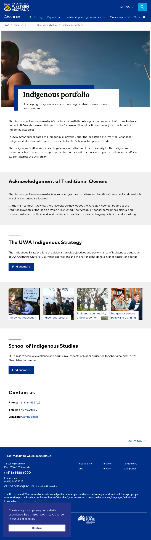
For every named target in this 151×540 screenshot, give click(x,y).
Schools (139, 17)
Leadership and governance (83, 17)
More (144, 17)
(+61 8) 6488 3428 (29, 403)
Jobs (80, 468)
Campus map (29, 417)
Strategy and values (47, 25)
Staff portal (129, 468)
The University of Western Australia (27, 456)
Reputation (54, 17)
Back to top (134, 440)
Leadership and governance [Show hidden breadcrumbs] (30, 25)
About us (18, 25)
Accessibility (85, 463)
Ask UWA (107, 463)
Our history (36, 17)
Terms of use (130, 463)
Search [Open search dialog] (142, 7)
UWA (6, 25)
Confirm (37, 528)
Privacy (107, 468)
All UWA (125, 6)
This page (9, 533)
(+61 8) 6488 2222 (13, 481)
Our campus (118, 17)
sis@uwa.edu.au (27, 410)
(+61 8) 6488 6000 (17, 472)
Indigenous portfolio (72, 25)
